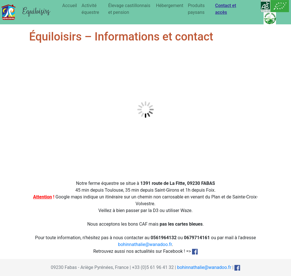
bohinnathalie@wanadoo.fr (145, 244)
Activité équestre (90, 9)
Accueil (69, 5)
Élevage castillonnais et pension (129, 9)
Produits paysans (196, 9)
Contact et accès (225, 9)
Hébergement (169, 5)
